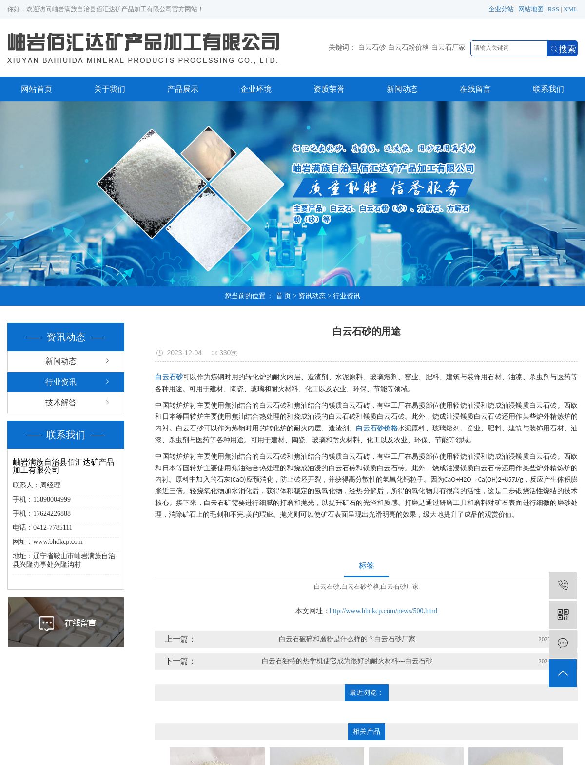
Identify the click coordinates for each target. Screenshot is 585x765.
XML (571, 9)
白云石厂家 (448, 47)
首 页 (284, 295)
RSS (553, 9)
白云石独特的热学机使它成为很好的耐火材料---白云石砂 (347, 661)
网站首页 (36, 89)
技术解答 (61, 402)
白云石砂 (372, 47)
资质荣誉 (329, 89)
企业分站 (501, 9)
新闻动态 (402, 89)
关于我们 (109, 89)
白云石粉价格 (408, 47)
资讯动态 (312, 295)
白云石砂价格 (360, 586)
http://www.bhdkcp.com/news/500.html (384, 611)
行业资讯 (346, 295)
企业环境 (256, 89)
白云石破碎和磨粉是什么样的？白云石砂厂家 (347, 639)
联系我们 (548, 89)
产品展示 (182, 89)
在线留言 (475, 89)
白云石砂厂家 (400, 586)
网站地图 (531, 9)
